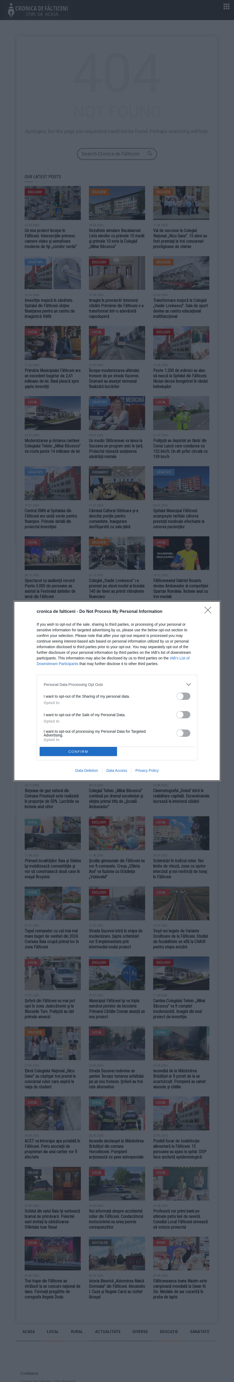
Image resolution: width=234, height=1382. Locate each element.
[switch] (183, 696)
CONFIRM (78, 752)
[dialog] (117, 691)
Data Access (116, 770)
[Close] (210, 612)
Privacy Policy (147, 770)
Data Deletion (86, 770)
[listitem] (117, 684)
